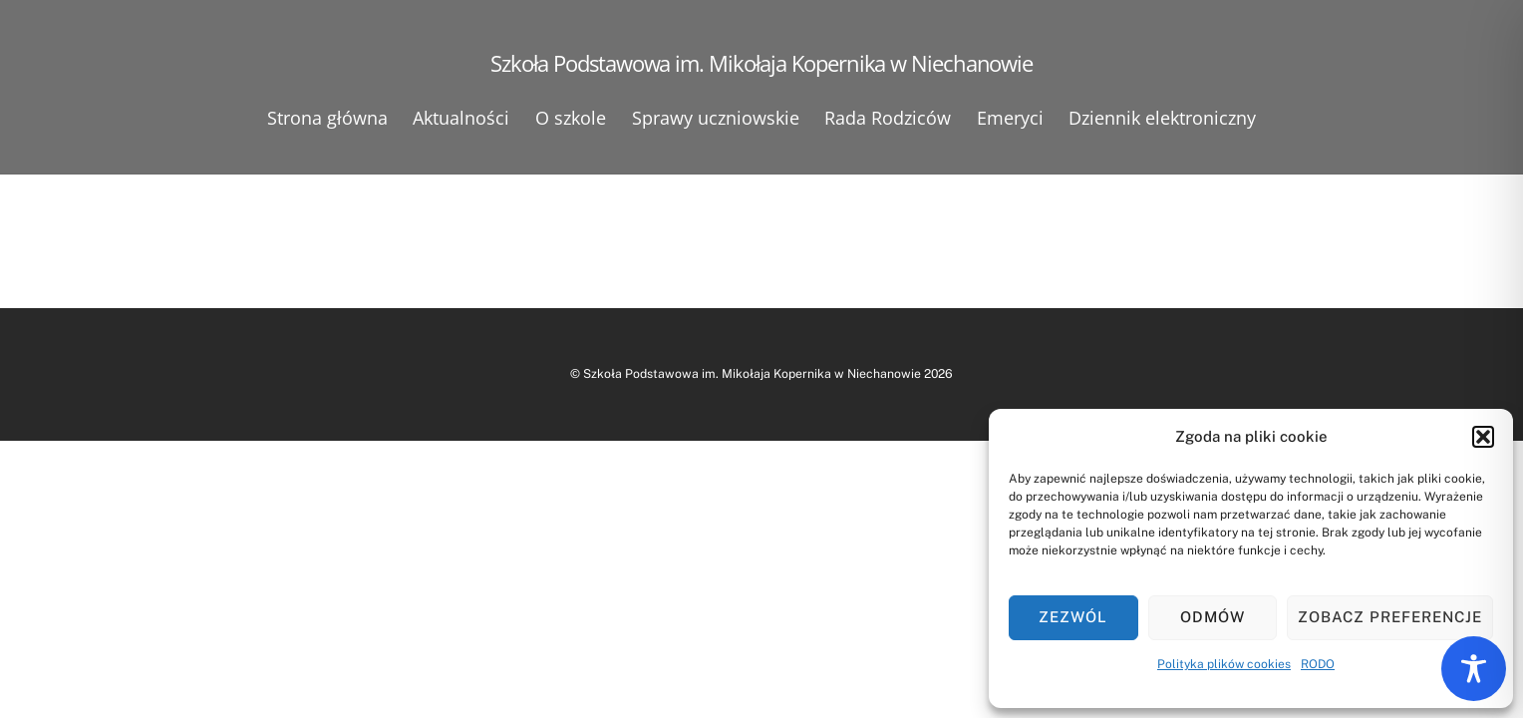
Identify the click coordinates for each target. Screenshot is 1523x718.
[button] (1483, 437)
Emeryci (1010, 118)
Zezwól (1073, 616)
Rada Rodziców (887, 118)
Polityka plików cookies (1224, 664)
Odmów (1212, 616)
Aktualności (461, 118)
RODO (1318, 664)
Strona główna (327, 118)
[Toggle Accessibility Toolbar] (1473, 668)
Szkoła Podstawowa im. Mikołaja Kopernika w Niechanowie (752, 373)
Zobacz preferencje (1390, 616)
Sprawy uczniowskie (715, 118)
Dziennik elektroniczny (1162, 118)
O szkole (570, 118)
